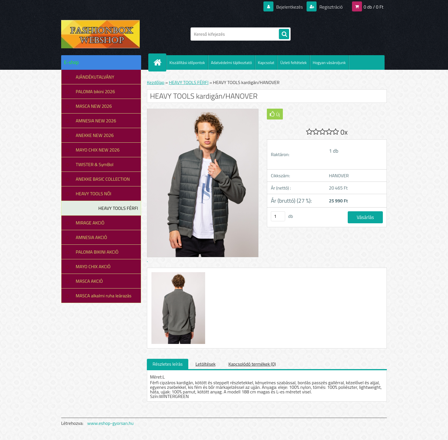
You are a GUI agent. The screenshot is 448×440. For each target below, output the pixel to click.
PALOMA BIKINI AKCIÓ (97, 251)
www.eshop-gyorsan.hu (110, 423)
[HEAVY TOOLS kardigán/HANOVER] (177, 273)
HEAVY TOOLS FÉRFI (118, 208)
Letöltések (205, 364)
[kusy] (278, 216)
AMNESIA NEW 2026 (96, 120)
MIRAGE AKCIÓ (90, 222)
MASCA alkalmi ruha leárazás (103, 295)
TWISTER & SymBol (94, 164)
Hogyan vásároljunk (329, 62)
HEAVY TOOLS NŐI (93, 193)
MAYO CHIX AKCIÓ (93, 266)
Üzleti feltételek (293, 62)
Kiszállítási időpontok (187, 62)
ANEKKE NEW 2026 (95, 135)
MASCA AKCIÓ (89, 281)
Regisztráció (330, 6)
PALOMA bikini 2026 (95, 91)
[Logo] (100, 34)
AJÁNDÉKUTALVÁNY (95, 76)
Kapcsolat (266, 62)
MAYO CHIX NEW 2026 (98, 149)
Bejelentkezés (289, 6)
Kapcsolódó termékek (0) (252, 364)
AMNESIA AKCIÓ (91, 237)
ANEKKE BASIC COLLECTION (103, 179)
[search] (284, 34)
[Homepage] (159, 62)
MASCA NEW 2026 (94, 106)
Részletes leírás (168, 364)
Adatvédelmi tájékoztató (231, 62)
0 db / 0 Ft (373, 6)
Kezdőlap (155, 82)
